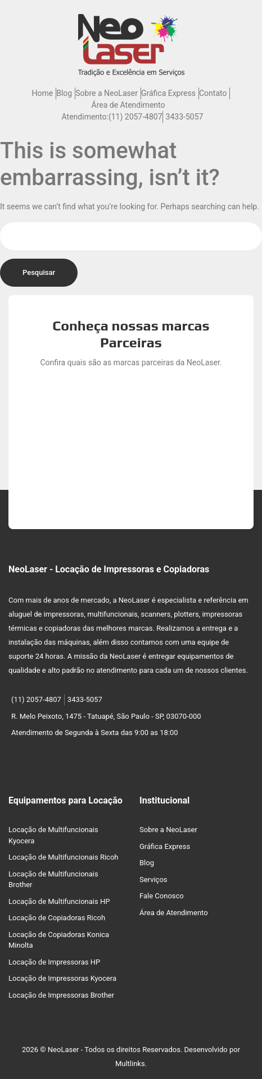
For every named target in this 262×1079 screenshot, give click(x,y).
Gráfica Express (168, 93)
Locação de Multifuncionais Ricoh (63, 857)
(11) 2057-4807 (135, 116)
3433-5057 (185, 116)
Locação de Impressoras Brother (61, 995)
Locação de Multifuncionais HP (59, 901)
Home (42, 93)
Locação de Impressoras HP (54, 962)
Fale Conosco (161, 896)
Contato (213, 93)
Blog (64, 93)
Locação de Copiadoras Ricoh (56, 917)
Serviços (153, 879)
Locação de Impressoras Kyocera (62, 978)
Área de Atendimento (128, 104)
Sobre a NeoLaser (106, 93)
